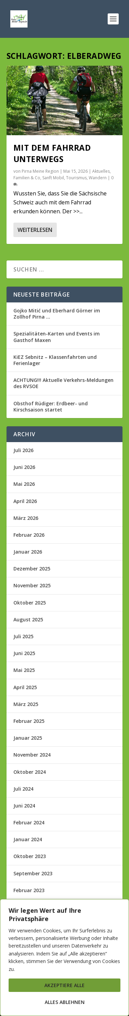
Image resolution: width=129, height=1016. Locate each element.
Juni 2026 (24, 467)
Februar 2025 (28, 721)
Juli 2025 (23, 636)
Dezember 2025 (31, 568)
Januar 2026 (27, 551)
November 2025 (32, 585)
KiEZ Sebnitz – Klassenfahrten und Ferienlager (55, 360)
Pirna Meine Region (40, 171)
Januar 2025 (27, 738)
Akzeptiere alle (64, 985)
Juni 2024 (24, 805)
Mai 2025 (24, 670)
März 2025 (25, 704)
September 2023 (32, 873)
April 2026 (25, 501)
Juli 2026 (23, 450)
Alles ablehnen (65, 1002)
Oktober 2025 (29, 602)
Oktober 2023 (29, 856)
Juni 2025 (24, 653)
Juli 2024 (23, 788)
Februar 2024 (28, 822)
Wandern (98, 178)
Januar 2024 (27, 839)
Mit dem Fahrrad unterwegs (52, 153)
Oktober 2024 (29, 772)
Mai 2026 (24, 484)
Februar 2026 (28, 535)
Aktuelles (101, 171)
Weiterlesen (35, 230)
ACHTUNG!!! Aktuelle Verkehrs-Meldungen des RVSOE (63, 383)
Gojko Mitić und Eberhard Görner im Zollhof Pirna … (56, 313)
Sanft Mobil (53, 178)
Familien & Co (26, 178)
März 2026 (25, 518)
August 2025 (28, 619)
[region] (64, 957)
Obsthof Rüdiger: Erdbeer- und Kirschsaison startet (50, 406)
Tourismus (76, 178)
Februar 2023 (28, 890)
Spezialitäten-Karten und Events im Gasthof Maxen (56, 336)
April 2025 (25, 687)
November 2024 (32, 754)
